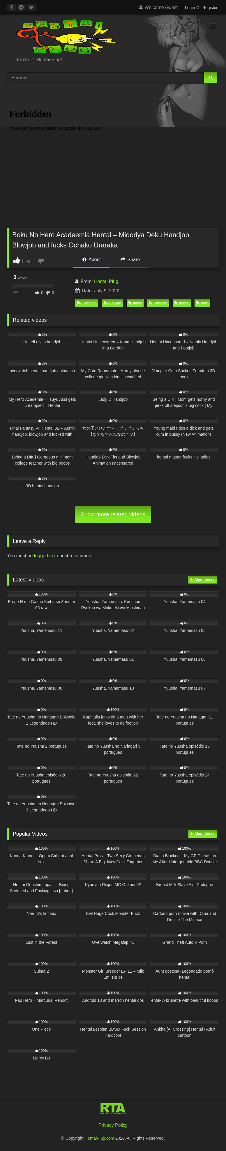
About (91, 259)
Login (190, 7)
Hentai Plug (106, 281)
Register (210, 7)
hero (202, 303)
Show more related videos (113, 514)
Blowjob (112, 303)
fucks (135, 303)
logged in (43, 555)
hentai (181, 303)
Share (130, 259)
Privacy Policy (113, 1125)
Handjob (87, 303)
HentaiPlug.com (100, 1138)
